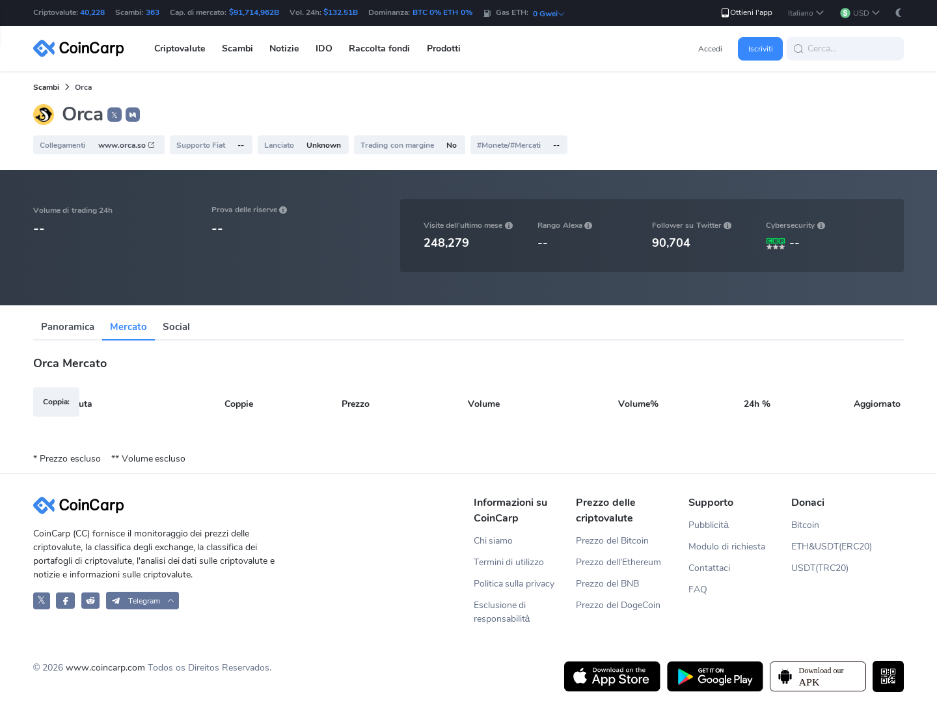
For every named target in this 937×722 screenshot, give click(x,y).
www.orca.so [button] (127, 145)
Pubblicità (708, 525)
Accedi (710, 49)
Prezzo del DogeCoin (618, 605)
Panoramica (67, 326)
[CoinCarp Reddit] (90, 600)
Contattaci (709, 568)
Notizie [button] (284, 48)
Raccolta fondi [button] (379, 48)
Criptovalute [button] (179, 48)
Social (176, 326)
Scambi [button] (237, 48)
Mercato (128, 326)
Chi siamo (493, 541)
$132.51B (340, 12)
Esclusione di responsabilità (502, 612)
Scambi (46, 87)
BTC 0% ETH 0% (442, 12)
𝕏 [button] (114, 115)
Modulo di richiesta (726, 546)
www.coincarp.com (105, 667)
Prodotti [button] (444, 48)
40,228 (92, 12)
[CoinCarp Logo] (82, 48)
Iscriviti (760, 49)
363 (152, 12)
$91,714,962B (254, 12)
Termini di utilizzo (509, 562)
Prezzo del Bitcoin (612, 541)
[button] (806, 13)
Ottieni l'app (746, 12)
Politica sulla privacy (514, 583)
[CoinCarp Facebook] (65, 600)
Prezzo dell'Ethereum (618, 562)
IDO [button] (324, 48)
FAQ (697, 589)
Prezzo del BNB (607, 583)
